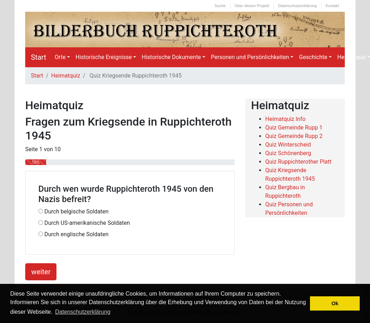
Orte (60, 57)
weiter (40, 272)
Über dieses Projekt (252, 6)
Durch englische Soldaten (73, 234)
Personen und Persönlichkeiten (250, 57)
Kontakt (332, 6)
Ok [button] (335, 303)
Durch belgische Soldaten (73, 211)
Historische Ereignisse (104, 57)
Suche (220, 6)
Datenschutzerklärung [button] (82, 312)
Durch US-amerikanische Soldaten (84, 222)
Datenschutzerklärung (297, 6)
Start (38, 57)
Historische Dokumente (171, 57)
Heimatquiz (65, 75)
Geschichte (313, 57)
